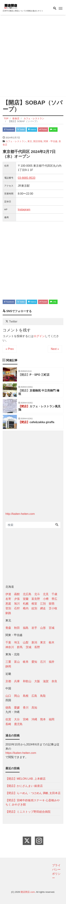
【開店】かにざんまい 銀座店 (24, 785)
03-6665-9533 (26, 177)
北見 (46, 594)
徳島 (8, 707)
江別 (43, 603)
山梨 (26, 642)
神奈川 (9, 647)
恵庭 (8, 603)
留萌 (51, 603)
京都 (8, 681)
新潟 (34, 642)
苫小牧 (53, 608)
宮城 (51, 627)
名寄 (8, 598)
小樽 (46, 598)
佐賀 (8, 719)
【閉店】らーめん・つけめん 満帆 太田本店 (33, 793)
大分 (17, 719)
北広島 (27, 594)
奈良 (54, 681)
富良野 (36, 598)
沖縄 (34, 719)
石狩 (17, 608)
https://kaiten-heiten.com (20, 752)
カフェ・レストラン (16, 141)
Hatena (32, 129)
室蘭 (26, 598)
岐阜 (26, 661)
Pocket (43, 129)
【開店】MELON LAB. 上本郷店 (25, 778)
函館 (17, 594)
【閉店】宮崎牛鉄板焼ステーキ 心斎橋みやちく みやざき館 (32, 802)
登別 (8, 608)
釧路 (8, 613)
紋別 (34, 608)
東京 (29, 141)
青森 (8, 627)
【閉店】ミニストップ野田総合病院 (28, 811)
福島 (26, 627)
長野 (37, 647)
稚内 (26, 608)
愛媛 (17, 707)
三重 (8, 661)
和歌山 (27, 681)
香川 (26, 707)
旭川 (17, 603)
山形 (43, 627)
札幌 (26, 603)
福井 (51, 661)
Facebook (9, 129)
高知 (34, 707)
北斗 (37, 594)
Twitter (21, 129)
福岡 (51, 719)
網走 (43, 608)
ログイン (39, 336)
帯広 (54, 598)
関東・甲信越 (50, 141)
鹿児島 (18, 724)
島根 (26, 695)
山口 (8, 695)
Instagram (24, 209)
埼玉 (17, 642)
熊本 (43, 719)
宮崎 (26, 719)
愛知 (34, 661)
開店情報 (37, 141)
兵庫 (17, 681)
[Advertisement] (33, 56)
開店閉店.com (28, 892)
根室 (34, 603)
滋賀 (46, 681)
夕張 (17, 598)
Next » (55, 348)
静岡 (8, 666)
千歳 (54, 594)
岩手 (34, 627)
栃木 (51, 642)
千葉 (8, 642)
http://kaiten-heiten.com (20, 513)
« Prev (10, 348)
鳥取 (43, 695)
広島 (34, 695)
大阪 (37, 681)
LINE (53, 129)
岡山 (17, 695)
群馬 (20, 647)
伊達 (8, 594)
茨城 (28, 647)
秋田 (17, 627)
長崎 (8, 724)
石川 (43, 661)
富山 (17, 661)
